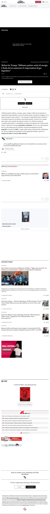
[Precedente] (42, 158)
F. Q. (2, 73)
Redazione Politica (6, 322)
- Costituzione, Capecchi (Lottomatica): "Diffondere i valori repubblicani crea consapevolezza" (20, 427)
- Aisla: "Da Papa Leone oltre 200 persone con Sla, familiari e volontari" (16, 416)
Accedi (19, 487)
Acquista (25, 229)
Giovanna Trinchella (7, 335)
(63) (47, 295)
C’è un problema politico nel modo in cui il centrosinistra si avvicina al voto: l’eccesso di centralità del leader (25, 144)
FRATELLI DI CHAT (9, 224)
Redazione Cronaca (6, 295)
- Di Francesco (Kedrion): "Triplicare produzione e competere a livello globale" (17, 423)
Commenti (4, 89)
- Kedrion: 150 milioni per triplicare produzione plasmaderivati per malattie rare (17, 425)
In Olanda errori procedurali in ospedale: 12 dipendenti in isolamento (24, 269)
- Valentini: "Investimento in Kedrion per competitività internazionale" (15, 418)
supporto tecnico (25, 505)
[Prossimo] (47, 158)
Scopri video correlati (25, 81)
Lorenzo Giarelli (6, 180)
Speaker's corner (9, 148)
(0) (47, 180)
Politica (4, 30)
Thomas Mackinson (6, 308)
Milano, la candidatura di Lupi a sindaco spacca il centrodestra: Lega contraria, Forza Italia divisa (20, 174)
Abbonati (38, 2)
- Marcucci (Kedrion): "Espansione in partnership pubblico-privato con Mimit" (17, 420)
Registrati (30, 487)
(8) (5, 152)
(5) (47, 335)
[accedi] (45, 2)
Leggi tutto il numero (25, 404)
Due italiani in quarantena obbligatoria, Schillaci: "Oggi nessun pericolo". (23, 268)
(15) (47, 73)
